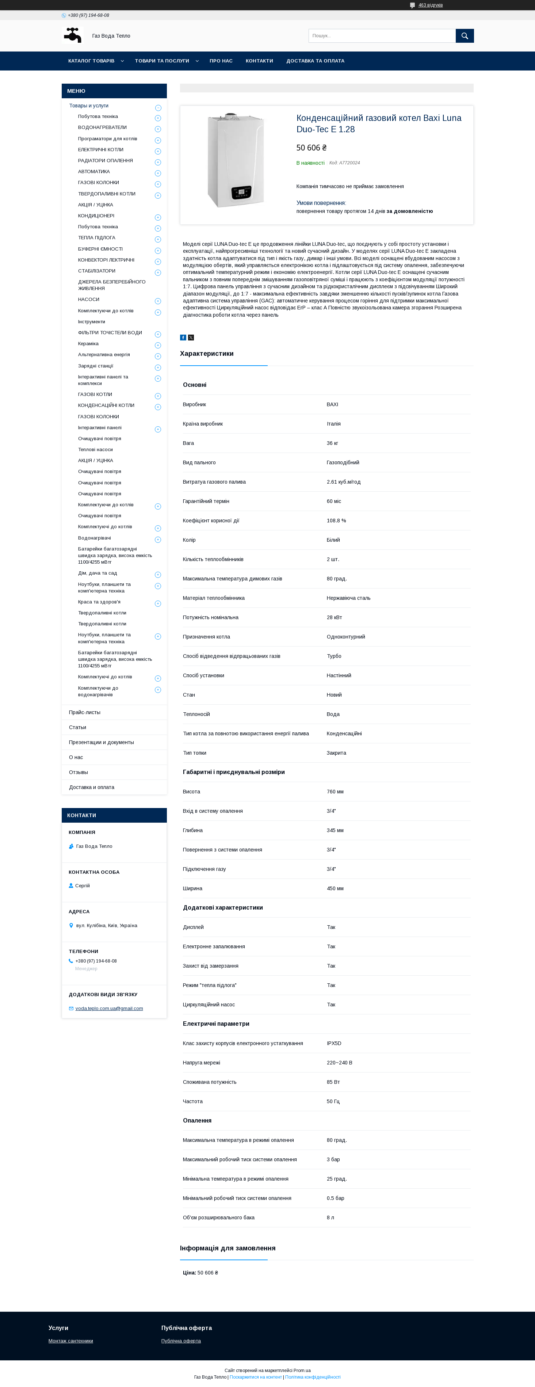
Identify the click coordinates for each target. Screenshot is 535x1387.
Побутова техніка (98, 116)
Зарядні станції (96, 366)
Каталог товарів (91, 61)
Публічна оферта (181, 1341)
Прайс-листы (84, 712)
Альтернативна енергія (104, 354)
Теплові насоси (95, 449)
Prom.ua (302, 1370)
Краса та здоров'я (99, 602)
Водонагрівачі (94, 538)
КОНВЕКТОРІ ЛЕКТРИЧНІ (106, 260)
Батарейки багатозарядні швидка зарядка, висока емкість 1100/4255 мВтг (115, 555)
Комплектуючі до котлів (105, 526)
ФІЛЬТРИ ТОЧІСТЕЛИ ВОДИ (110, 332)
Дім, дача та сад (97, 573)
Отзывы (78, 772)
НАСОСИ (88, 299)
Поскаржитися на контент (256, 1377)
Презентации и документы (101, 742)
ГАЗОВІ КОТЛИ (95, 394)
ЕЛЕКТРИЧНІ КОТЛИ (100, 149)
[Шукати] (465, 36)
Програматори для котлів (107, 138)
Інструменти (91, 321)
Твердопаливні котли (102, 613)
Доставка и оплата (91, 787)
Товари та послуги (162, 61)
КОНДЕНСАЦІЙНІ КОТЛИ (106, 405)
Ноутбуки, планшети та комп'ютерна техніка (104, 588)
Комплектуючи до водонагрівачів (98, 691)
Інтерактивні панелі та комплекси (103, 380)
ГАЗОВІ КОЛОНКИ (98, 182)
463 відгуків (431, 5)
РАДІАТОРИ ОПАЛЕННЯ (105, 160)
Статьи (77, 727)
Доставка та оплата (315, 61)
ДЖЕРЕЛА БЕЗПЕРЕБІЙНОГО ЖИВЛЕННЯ (112, 285)
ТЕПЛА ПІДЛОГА (96, 237)
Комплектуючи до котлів (106, 310)
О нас (76, 757)
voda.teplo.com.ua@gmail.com (109, 1008)
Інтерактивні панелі (100, 427)
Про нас (221, 61)
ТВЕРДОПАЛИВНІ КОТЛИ (106, 194)
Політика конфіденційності (313, 1377)
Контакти (259, 61)
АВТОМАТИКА (94, 171)
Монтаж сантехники (71, 1341)
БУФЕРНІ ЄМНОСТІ (100, 249)
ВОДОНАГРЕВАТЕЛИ (102, 127)
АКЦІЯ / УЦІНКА (95, 204)
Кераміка (88, 343)
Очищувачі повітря (99, 438)
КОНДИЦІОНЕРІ (96, 215)
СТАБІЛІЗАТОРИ (96, 271)
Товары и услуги (88, 105)
